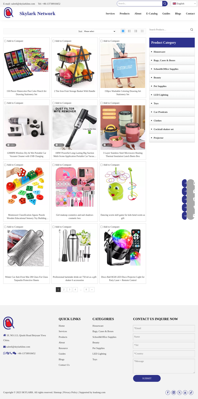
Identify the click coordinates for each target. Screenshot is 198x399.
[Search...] (139, 3)
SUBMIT (147, 378)
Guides (62, 353)
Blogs (61, 359)
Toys (156, 103)
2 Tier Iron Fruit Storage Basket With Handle (74, 91)
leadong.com (99, 392)
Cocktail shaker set (163, 129)
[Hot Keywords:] (164, 3)
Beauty (157, 77)
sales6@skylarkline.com (23, 3)
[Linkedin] (173, 392)
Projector (159, 138)
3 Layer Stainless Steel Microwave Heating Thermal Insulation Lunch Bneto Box (122, 154)
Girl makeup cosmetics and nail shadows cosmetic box (74, 216)
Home (62, 325)
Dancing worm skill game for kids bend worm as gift (123, 216)
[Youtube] (185, 392)
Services (63, 331)
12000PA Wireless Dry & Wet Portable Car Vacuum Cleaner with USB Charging (26, 154)
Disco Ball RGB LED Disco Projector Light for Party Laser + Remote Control (122, 278)
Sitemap (58, 392)
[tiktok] (191, 392)
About (62, 342)
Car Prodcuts (161, 112)
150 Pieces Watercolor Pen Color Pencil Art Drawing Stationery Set (26, 93)
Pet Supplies (160, 86)
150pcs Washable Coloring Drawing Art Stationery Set (123, 93)
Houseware (159, 51)
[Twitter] (179, 392)
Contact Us (64, 365)
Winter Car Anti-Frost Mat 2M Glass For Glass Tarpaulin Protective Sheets (26, 278)
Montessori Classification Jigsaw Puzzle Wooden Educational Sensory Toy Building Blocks (26, 217)
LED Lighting (161, 95)
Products (63, 337)
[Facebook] (168, 392)
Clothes (157, 120)
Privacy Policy (70, 392)
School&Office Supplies (166, 69)
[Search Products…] (169, 30)
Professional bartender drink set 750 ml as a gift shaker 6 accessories (74, 278)
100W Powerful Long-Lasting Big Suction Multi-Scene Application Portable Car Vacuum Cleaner (74, 155)
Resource (63, 348)
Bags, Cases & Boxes (164, 60)
